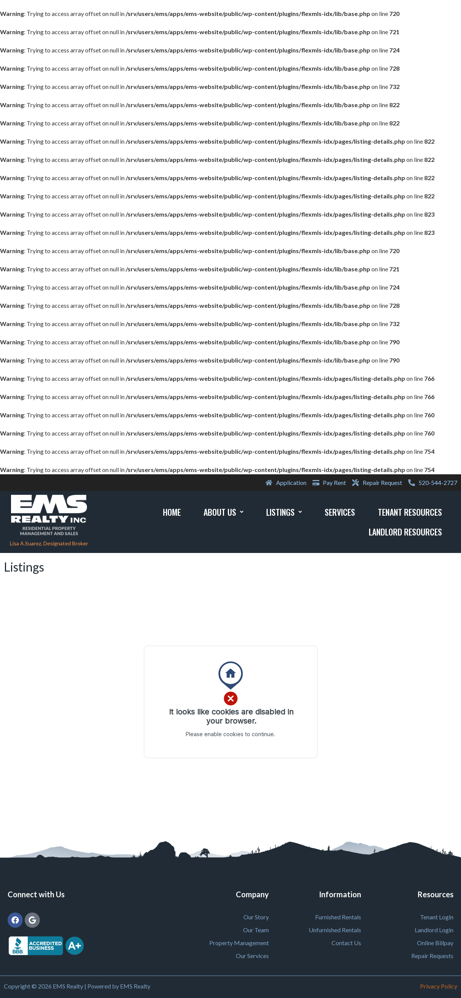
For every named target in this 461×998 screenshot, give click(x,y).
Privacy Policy (438, 986)
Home (172, 512)
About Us (223, 512)
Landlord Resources (405, 532)
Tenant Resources (410, 512)
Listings (284, 512)
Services (340, 512)
